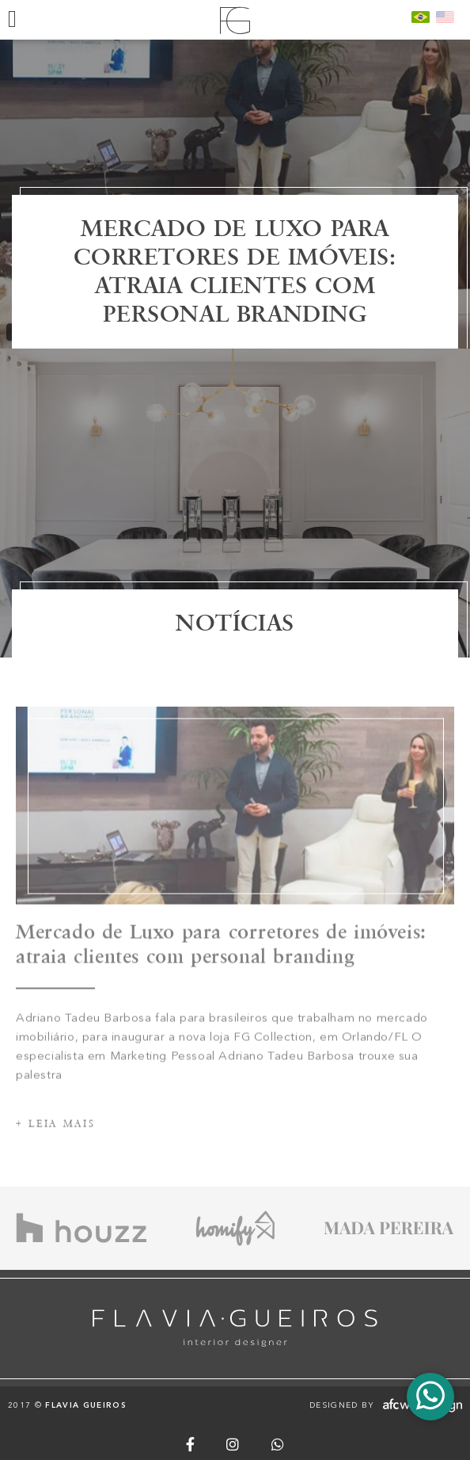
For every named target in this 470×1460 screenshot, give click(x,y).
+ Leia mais (55, 1142)
